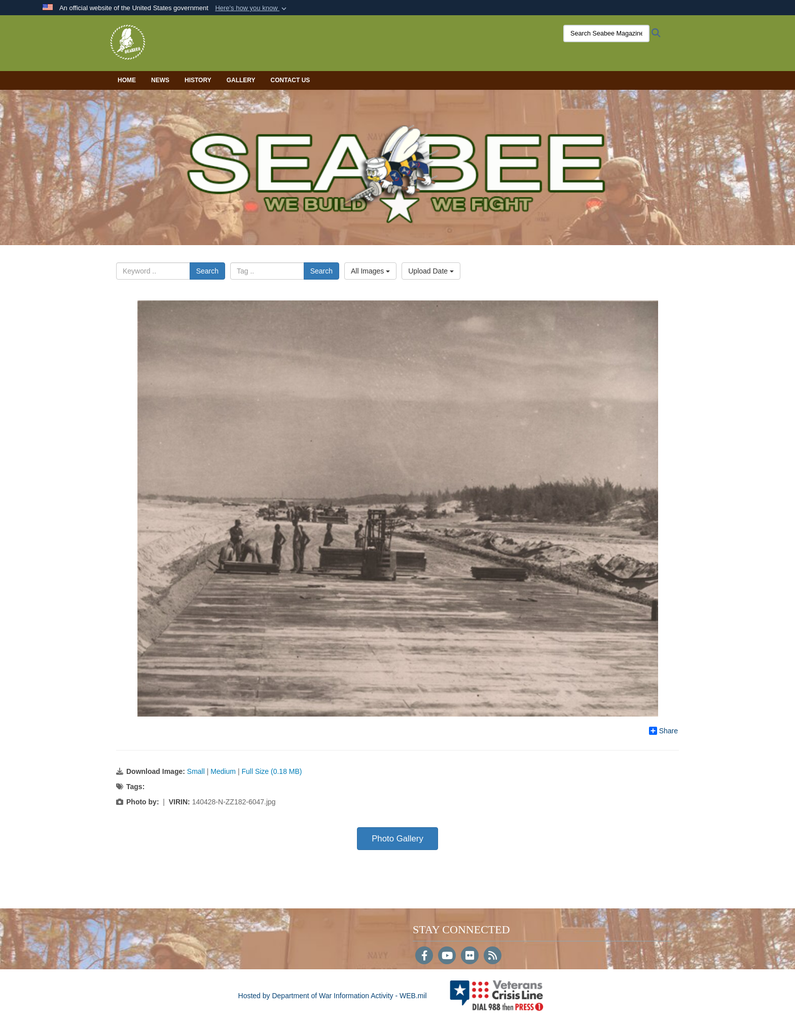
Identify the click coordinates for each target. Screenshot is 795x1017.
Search (207, 271)
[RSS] (492, 957)
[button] (251, 8)
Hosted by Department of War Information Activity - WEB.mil (332, 996)
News (160, 80)
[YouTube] (447, 957)
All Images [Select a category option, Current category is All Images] (370, 271)
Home (127, 80)
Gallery (241, 80)
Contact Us (290, 80)
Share (663, 731)
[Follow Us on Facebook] (424, 957)
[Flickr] (470, 957)
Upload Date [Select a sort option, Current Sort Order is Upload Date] (431, 271)
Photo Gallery (397, 838)
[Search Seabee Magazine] (603, 33)
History (198, 80)
